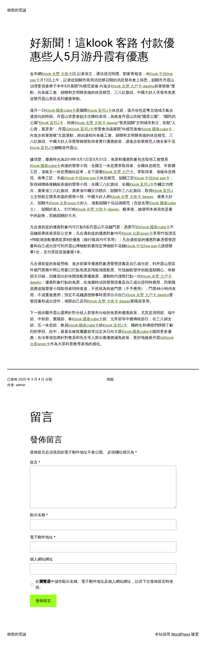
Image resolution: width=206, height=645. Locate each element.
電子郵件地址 (43, 537)
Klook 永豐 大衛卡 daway (96, 122)
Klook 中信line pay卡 (82, 178)
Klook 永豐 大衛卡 (56, 73)
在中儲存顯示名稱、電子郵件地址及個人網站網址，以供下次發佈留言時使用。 (104, 584)
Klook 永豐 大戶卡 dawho (132, 86)
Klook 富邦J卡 (99, 110)
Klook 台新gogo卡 (64, 203)
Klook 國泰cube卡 (60, 110)
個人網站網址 (41, 559)
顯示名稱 (39, 515)
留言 (35, 462)
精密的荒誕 (16, 10)
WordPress (180, 634)
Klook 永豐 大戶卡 (118, 171)
